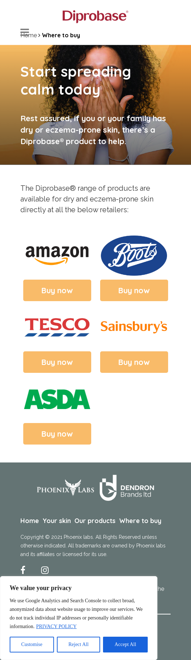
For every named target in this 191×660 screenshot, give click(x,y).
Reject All (78, 644)
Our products (95, 521)
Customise (31, 644)
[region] (78, 618)
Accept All (125, 644)
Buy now (57, 290)
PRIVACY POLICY (56, 626)
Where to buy (140, 521)
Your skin (57, 521)
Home (29, 521)
